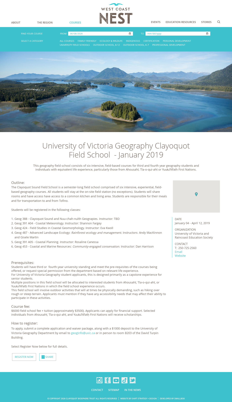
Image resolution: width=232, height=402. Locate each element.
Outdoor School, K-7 (136, 44)
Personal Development (177, 40)
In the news (132, 390)
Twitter (133, 380)
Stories (206, 22)
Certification (151, 40)
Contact (97, 390)
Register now (24, 357)
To (142, 33)
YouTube (116, 380)
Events (155, 22)
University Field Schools (75, 44)
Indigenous (133, 40)
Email (178, 252)
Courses (75, 22)
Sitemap (113, 390)
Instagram (99, 380)
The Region (45, 22)
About (15, 22)
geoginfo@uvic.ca (83, 333)
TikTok (124, 380)
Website (180, 256)
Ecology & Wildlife (111, 40)
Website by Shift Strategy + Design (138, 398)
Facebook (108, 380)
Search (219, 22)
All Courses (67, 40)
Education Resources (181, 22)
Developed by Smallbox (172, 398)
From (63, 33)
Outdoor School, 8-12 (106, 44)
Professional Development (168, 44)
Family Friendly (87, 40)
